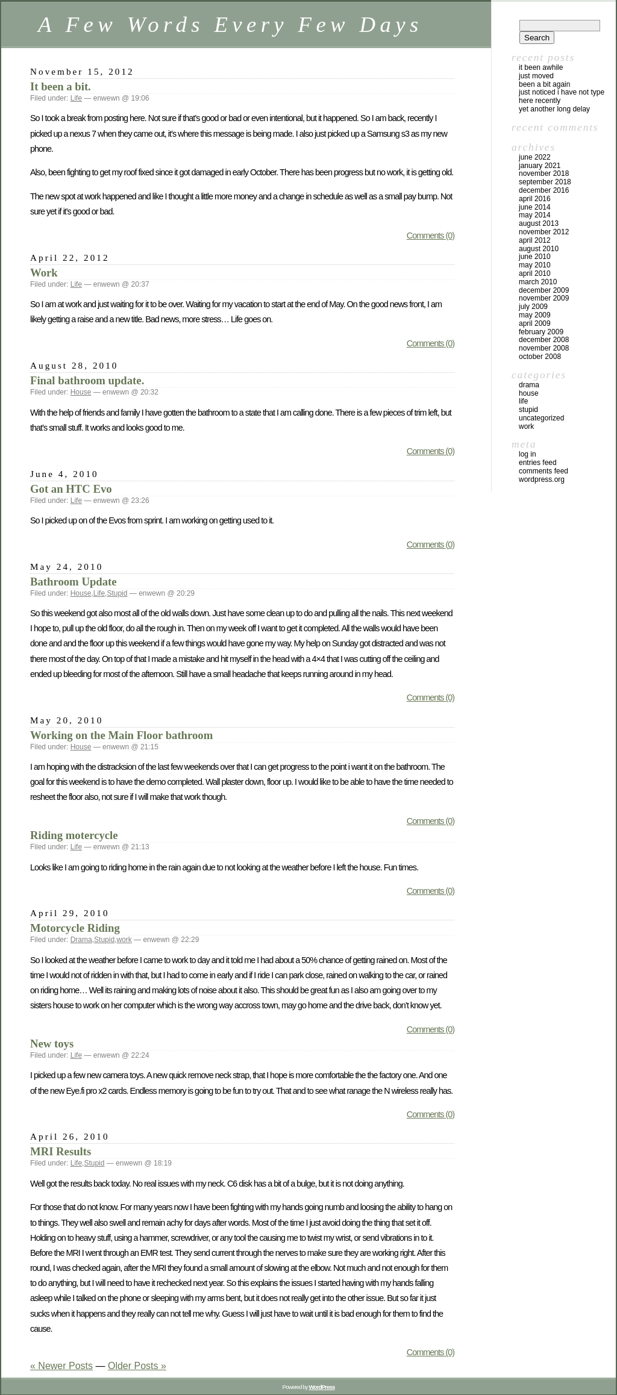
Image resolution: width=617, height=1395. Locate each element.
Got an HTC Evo (71, 488)
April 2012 (535, 240)
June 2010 (535, 256)
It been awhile (541, 67)
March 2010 (538, 282)
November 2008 (544, 348)
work (123, 939)
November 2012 (544, 232)
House (81, 392)
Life (76, 98)
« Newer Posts (61, 1366)
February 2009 (541, 332)
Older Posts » (137, 1366)
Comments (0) (430, 235)
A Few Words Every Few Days (230, 24)
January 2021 (539, 165)
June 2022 (535, 157)
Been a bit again (544, 84)
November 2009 (544, 298)
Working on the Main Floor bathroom (121, 735)
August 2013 (539, 223)
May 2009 (535, 315)
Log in (527, 454)
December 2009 (544, 290)
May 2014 (535, 215)
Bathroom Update (73, 581)
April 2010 (535, 273)
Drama (81, 939)
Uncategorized (541, 418)
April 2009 (535, 323)
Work (44, 272)
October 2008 (540, 356)
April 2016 (535, 199)
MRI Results (60, 1151)
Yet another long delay (554, 109)
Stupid (117, 593)
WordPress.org (542, 479)
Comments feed (543, 471)
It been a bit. (60, 86)
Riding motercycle (74, 835)
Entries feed (538, 462)
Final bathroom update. (87, 380)
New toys (52, 1043)
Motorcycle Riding (75, 928)
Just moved (536, 76)
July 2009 (533, 306)
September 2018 (545, 182)
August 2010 (539, 249)
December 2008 (544, 339)
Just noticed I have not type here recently (561, 96)
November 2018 (544, 173)
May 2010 (535, 265)
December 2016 (544, 190)
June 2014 (535, 207)
